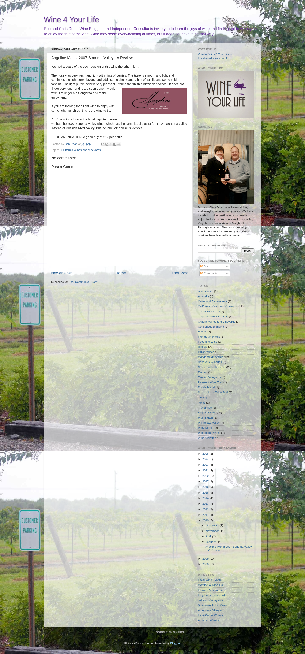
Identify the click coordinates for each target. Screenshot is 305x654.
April (209, 536)
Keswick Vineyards (210, 590)
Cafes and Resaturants (212, 301)
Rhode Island (206, 387)
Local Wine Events (210, 579)
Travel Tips (205, 407)
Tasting (202, 397)
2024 (206, 459)
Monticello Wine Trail (211, 585)
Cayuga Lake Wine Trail (213, 316)
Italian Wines (206, 351)
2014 (206, 498)
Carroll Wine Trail (209, 311)
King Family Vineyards (212, 595)
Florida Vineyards (209, 336)
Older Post (179, 273)
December (213, 525)
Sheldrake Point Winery (213, 605)
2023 (206, 464)
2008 (206, 564)
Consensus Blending (211, 326)
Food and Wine (207, 341)
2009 (206, 558)
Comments (209, 273)
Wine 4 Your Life (71, 19)
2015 (206, 492)
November (213, 530)
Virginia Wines (207, 412)
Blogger (175, 643)
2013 (206, 503)
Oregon (202, 372)
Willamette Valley (209, 422)
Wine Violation (207, 437)
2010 (206, 520)
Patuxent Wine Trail (210, 382)
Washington (205, 417)
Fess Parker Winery (210, 615)
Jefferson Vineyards (210, 600)
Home (120, 273)
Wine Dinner (206, 427)
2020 (206, 476)
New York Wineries (210, 362)
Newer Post (61, 273)
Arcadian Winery (208, 620)
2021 (206, 470)
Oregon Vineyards (209, 377)
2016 (206, 486)
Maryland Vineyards (210, 356)
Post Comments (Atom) (83, 281)
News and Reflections (212, 367)
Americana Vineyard (210, 610)
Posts (205, 266)
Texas (201, 402)
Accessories (205, 291)
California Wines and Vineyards (81, 150)
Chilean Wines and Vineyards (216, 321)
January (211, 541)
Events (202, 331)
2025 (206, 453)
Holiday (202, 346)
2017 (206, 481)
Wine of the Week (209, 432)
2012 (206, 509)
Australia (203, 296)
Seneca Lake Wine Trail (213, 392)
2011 (206, 514)
